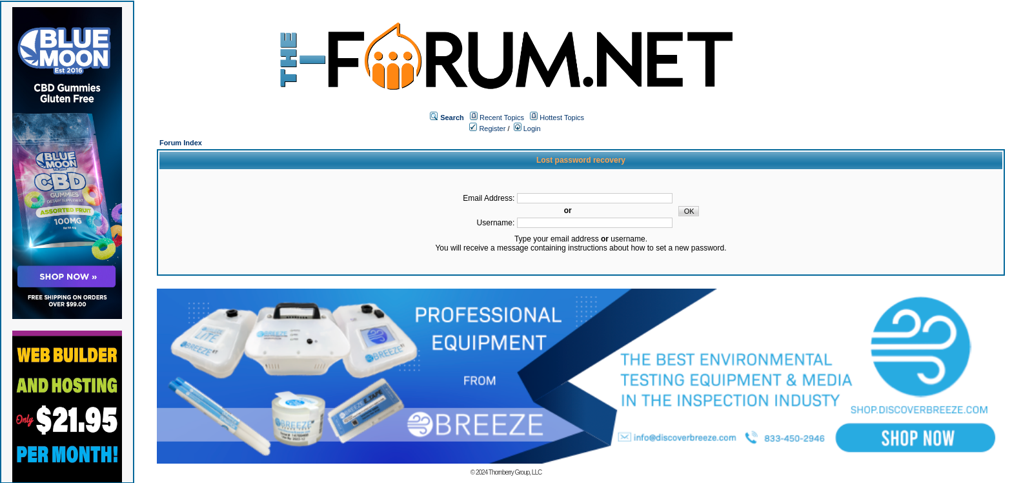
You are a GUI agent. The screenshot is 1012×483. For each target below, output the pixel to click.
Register (487, 128)
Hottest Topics (562, 117)
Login (527, 128)
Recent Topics (502, 117)
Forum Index (180, 143)
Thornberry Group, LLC (515, 472)
